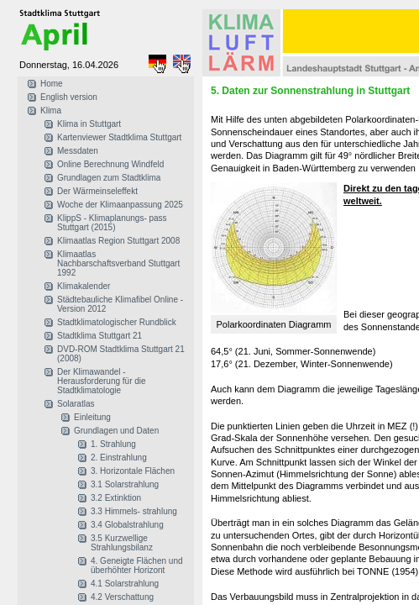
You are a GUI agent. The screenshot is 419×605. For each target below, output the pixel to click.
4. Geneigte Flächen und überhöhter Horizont (137, 565)
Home (51, 83)
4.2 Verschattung (122, 597)
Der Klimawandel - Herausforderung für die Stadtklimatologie (101, 381)
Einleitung (92, 417)
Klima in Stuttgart (89, 124)
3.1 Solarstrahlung (125, 484)
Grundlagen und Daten (116, 430)
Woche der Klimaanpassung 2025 (120, 204)
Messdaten (77, 150)
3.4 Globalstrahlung (127, 524)
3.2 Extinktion (116, 497)
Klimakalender (83, 286)
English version (68, 97)
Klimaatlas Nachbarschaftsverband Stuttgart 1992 (118, 263)
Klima (50, 110)
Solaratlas (75, 403)
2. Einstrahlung (119, 457)
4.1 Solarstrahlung (125, 583)
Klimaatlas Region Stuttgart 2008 (118, 240)
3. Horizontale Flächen (133, 471)
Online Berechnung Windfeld (110, 164)
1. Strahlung (113, 444)
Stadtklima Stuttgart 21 (99, 335)
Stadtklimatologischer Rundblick (116, 322)
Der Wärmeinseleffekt (97, 191)
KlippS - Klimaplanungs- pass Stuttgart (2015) (112, 222)
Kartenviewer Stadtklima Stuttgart (119, 137)
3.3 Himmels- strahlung (134, 511)
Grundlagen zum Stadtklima (108, 177)
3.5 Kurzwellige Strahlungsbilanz (122, 543)
